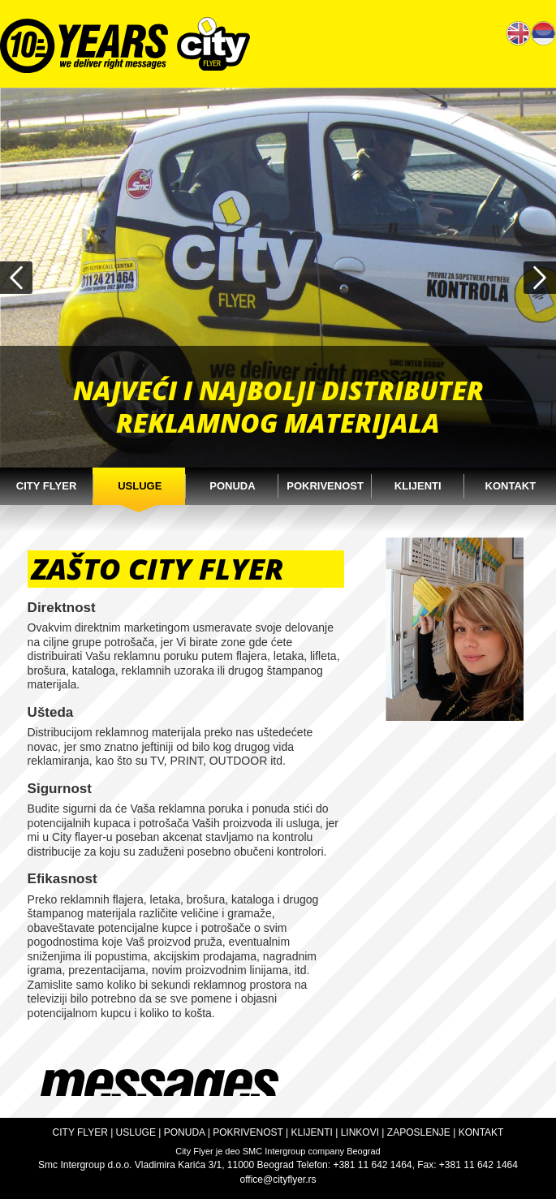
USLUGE (136, 1132)
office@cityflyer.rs (278, 1179)
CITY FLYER (80, 1132)
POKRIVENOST (247, 1132)
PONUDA (184, 1132)
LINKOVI (360, 1132)
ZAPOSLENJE (418, 1132)
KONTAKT (481, 1132)
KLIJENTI (312, 1132)
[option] (278, 278)
